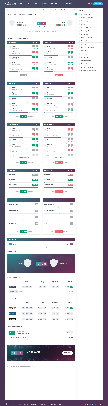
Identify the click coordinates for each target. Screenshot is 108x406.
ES (101, 404)
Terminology (26, 404)
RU (96, 404)
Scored (17, 80)
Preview (35, 31)
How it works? (34, 404)
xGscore (9, 14)
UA (91, 404)
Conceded (30, 80)
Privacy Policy (53, 404)
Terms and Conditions (43, 404)
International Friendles (19, 14)
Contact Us (60, 404)
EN (86, 404)
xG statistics (27, 31)
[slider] (23, 50)
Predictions (12, 404)
